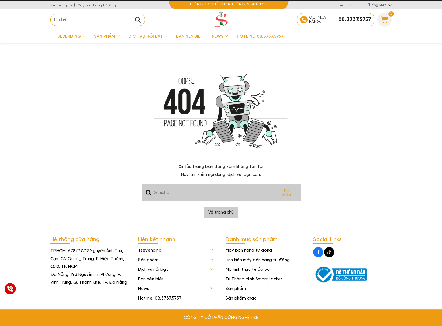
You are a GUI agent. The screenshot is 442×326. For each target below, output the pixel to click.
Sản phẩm (107, 37)
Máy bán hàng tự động (97, 5)
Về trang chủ (221, 212)
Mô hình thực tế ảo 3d (248, 269)
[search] (97, 20)
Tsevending (70, 37)
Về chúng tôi (61, 5)
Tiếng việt (377, 5)
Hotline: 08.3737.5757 (260, 36)
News (220, 37)
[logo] (221, 20)
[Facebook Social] (318, 252)
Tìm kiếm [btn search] (286, 193)
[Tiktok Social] (329, 252)
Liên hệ (344, 5)
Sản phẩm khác (241, 298)
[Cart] (384, 20)
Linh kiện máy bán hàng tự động (258, 260)
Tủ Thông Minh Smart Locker (254, 279)
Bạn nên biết (189, 36)
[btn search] (138, 20)
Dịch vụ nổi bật (148, 37)
